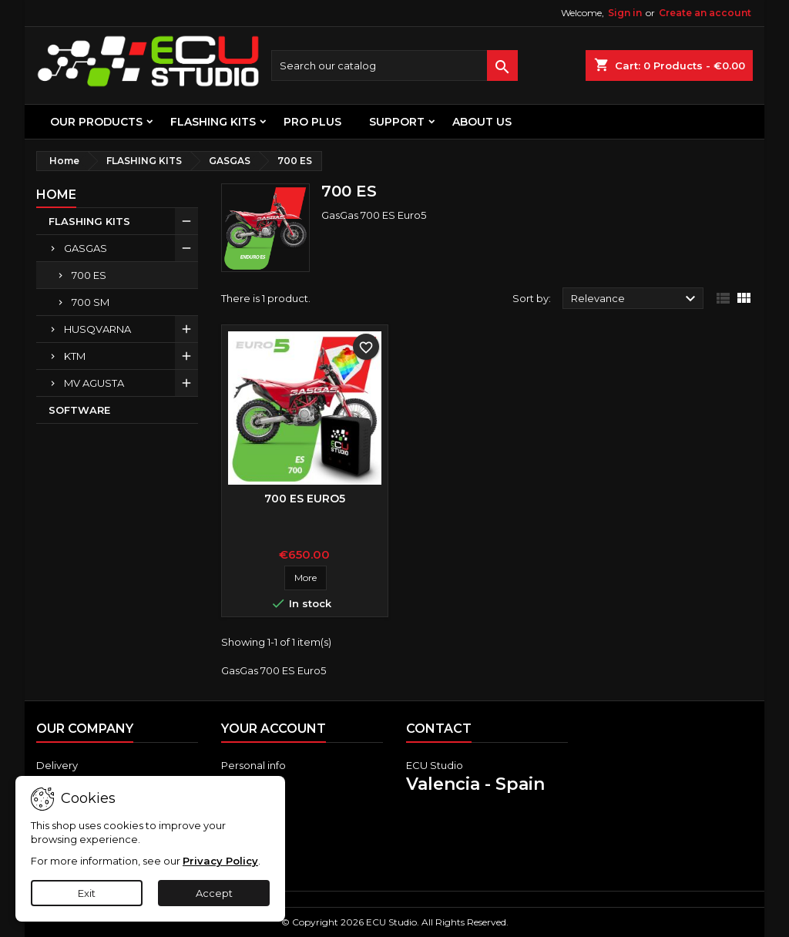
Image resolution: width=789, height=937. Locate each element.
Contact (439, 728)
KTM (75, 356)
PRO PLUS (312, 122)
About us (482, 122)
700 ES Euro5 (304, 498)
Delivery (57, 765)
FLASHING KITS (213, 122)
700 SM (90, 302)
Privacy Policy (220, 861)
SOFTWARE (79, 410)
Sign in (625, 12)
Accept (214, 893)
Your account (273, 728)
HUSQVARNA (97, 329)
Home (56, 194)
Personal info (253, 765)
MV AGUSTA (94, 383)
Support (397, 122)
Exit (87, 893)
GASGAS (85, 248)
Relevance (635, 299)
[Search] (394, 65)
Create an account (705, 12)
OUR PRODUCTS (96, 122)
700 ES (89, 275)
